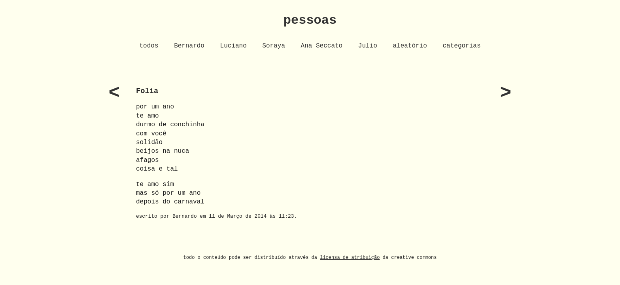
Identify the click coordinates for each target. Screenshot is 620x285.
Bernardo (189, 46)
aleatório (410, 46)
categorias (461, 46)
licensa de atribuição (350, 257)
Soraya (273, 46)
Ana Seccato (322, 46)
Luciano (233, 46)
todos (149, 46)
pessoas (310, 20)
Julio (367, 46)
